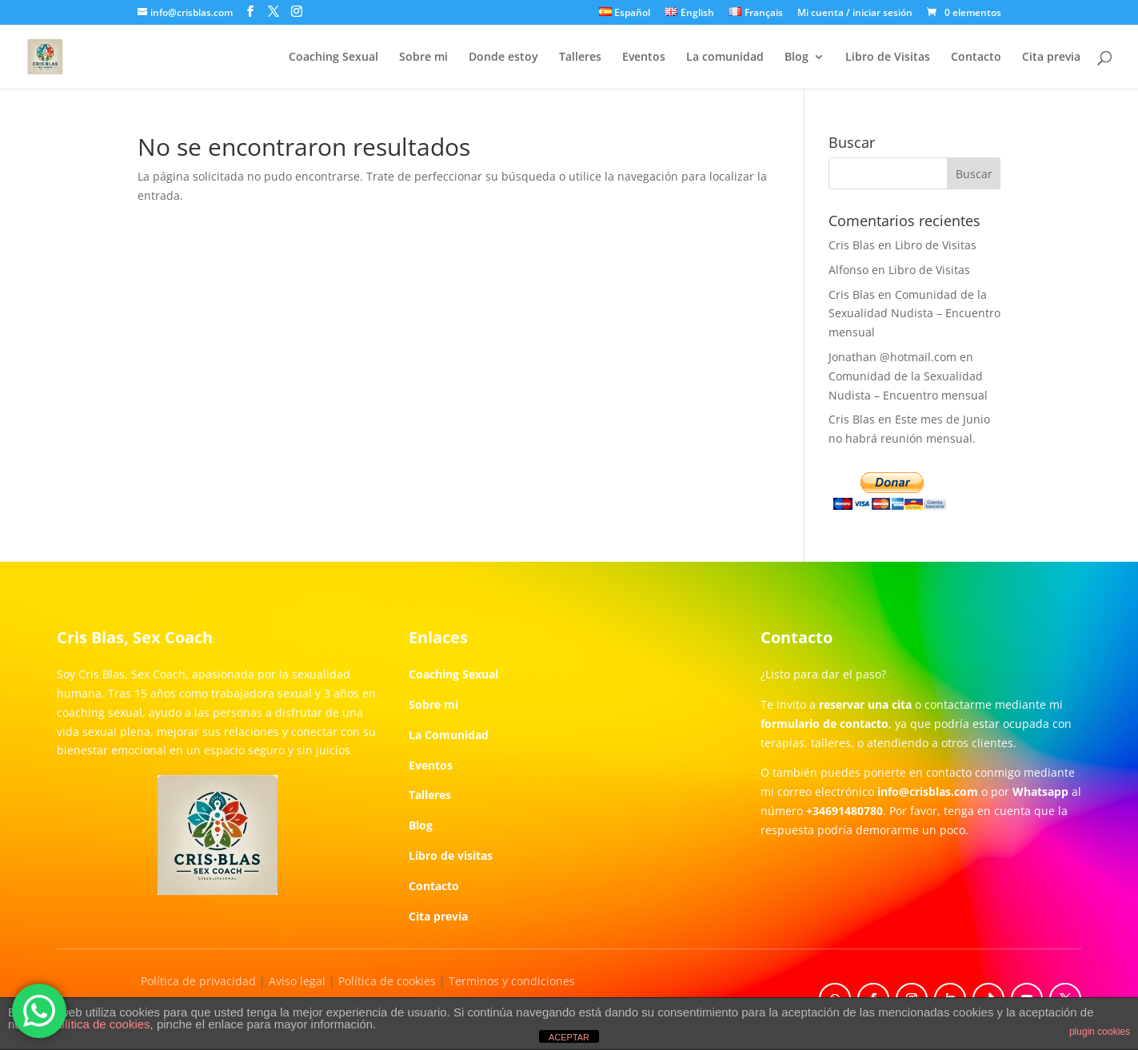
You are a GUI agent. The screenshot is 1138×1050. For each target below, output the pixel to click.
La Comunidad (449, 734)
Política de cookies (387, 980)
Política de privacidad (198, 980)
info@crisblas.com (927, 791)
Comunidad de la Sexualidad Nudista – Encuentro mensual (914, 313)
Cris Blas (852, 245)
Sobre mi (423, 57)
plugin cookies (1099, 1031)
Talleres (580, 57)
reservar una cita (865, 704)
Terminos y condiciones (512, 980)
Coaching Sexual (333, 57)
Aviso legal (297, 980)
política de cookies (100, 1024)
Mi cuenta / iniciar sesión (854, 13)
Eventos (643, 57)
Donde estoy (503, 57)
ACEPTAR (569, 1037)
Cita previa (1051, 57)
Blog (797, 57)
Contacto (976, 57)
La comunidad (725, 57)
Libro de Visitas (887, 57)
